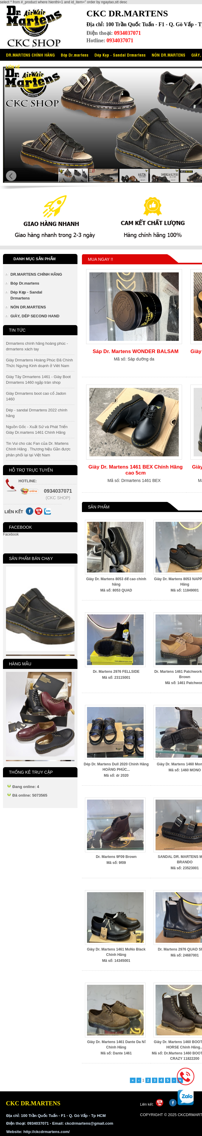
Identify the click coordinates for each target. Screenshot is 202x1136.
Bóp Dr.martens (74, 54)
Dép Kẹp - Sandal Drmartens (120, 54)
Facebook (11, 534)
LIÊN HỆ (13, 66)
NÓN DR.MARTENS (168, 54)
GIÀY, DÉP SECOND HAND (34, 316)
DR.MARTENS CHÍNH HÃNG (30, 54)
